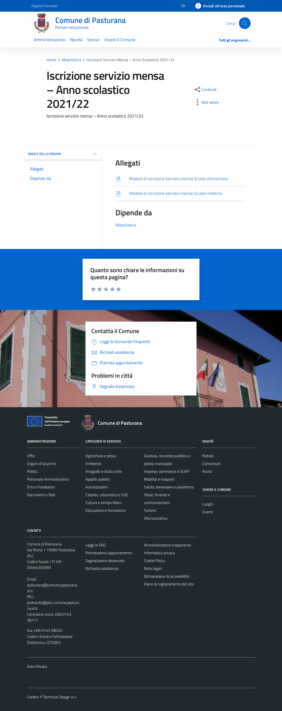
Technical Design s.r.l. (60, 697)
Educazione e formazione (105, 510)
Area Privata (37, 666)
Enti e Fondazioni (41, 487)
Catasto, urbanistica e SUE (106, 495)
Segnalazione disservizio (104, 560)
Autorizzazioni (96, 487)
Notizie (208, 456)
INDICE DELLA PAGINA (63, 154)
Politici (32, 471)
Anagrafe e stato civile (103, 471)
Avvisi (207, 471)
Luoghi (207, 504)
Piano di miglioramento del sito (169, 584)
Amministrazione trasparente (167, 545)
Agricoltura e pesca (100, 456)
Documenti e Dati (41, 495)
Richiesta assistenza (101, 568)
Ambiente (93, 463)
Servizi (93, 39)
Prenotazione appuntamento (108, 553)
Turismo (150, 510)
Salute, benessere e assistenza (169, 487)
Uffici (31, 456)
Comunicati (211, 463)
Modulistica (125, 225)
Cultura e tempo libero (103, 502)
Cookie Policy (154, 560)
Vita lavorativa (155, 518)
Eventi (207, 512)
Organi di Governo (41, 463)
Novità (76, 39)
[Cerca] (245, 23)
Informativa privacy (159, 553)
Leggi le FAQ (95, 545)
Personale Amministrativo (48, 479)
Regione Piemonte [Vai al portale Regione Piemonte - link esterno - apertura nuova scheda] (44, 5)
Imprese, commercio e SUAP (166, 471)
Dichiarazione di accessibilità (166, 576)
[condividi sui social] (205, 89)
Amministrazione (49, 39)
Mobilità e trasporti (159, 479)
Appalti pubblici (97, 479)
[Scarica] (180, 178)
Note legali (152, 568)
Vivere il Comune (119, 39)
